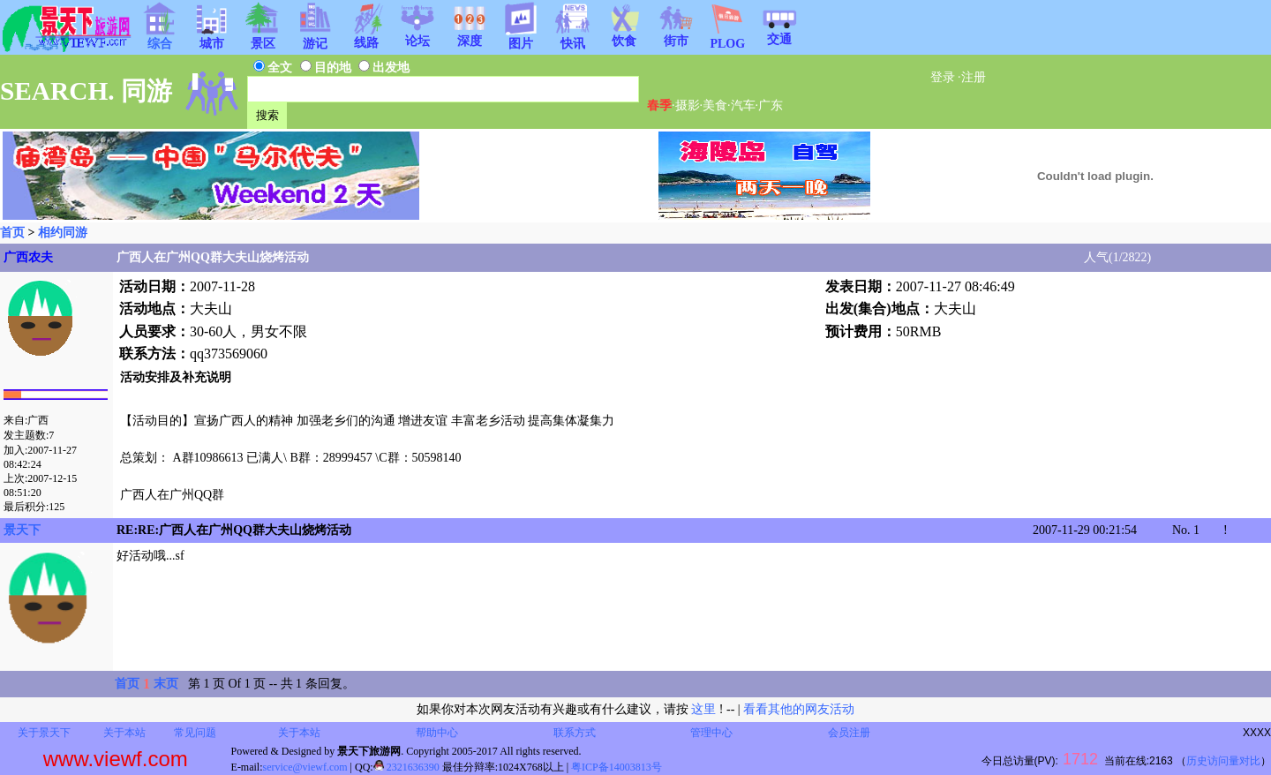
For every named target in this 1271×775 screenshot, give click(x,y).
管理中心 (711, 732)
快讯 (572, 38)
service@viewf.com (305, 767)
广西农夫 (28, 257)
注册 (973, 77)
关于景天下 (44, 732)
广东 (770, 105)
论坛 (417, 35)
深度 (469, 35)
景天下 (22, 530)
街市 (676, 35)
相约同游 (62, 232)
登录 (942, 77)
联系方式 (574, 732)
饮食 (624, 35)
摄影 (687, 105)
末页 (166, 683)
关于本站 (124, 732)
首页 (12, 232)
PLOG (727, 38)
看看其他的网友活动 (798, 709)
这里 (703, 709)
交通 (779, 33)
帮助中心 (437, 732)
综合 (159, 38)
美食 (715, 105)
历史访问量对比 (1223, 761)
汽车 (743, 105)
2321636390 (406, 767)
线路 (366, 37)
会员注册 (849, 732)
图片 (520, 38)
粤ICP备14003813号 (616, 767)
